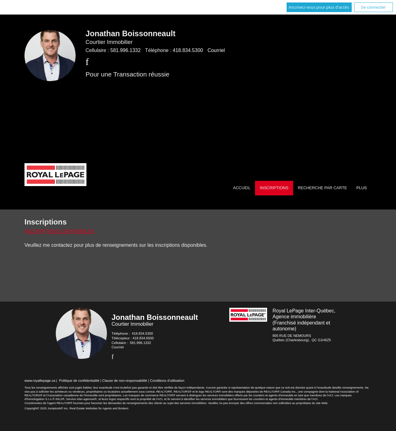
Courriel (216, 50)
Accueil (241, 187)
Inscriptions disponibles (59, 231)
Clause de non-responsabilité (124, 380)
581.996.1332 (125, 50)
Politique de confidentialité (79, 380)
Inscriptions (274, 187)
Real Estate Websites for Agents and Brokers (98, 408)
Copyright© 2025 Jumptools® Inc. (46, 408)
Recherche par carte (322, 187)
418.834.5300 (188, 50)
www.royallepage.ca (39, 380)
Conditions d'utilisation (167, 380)
